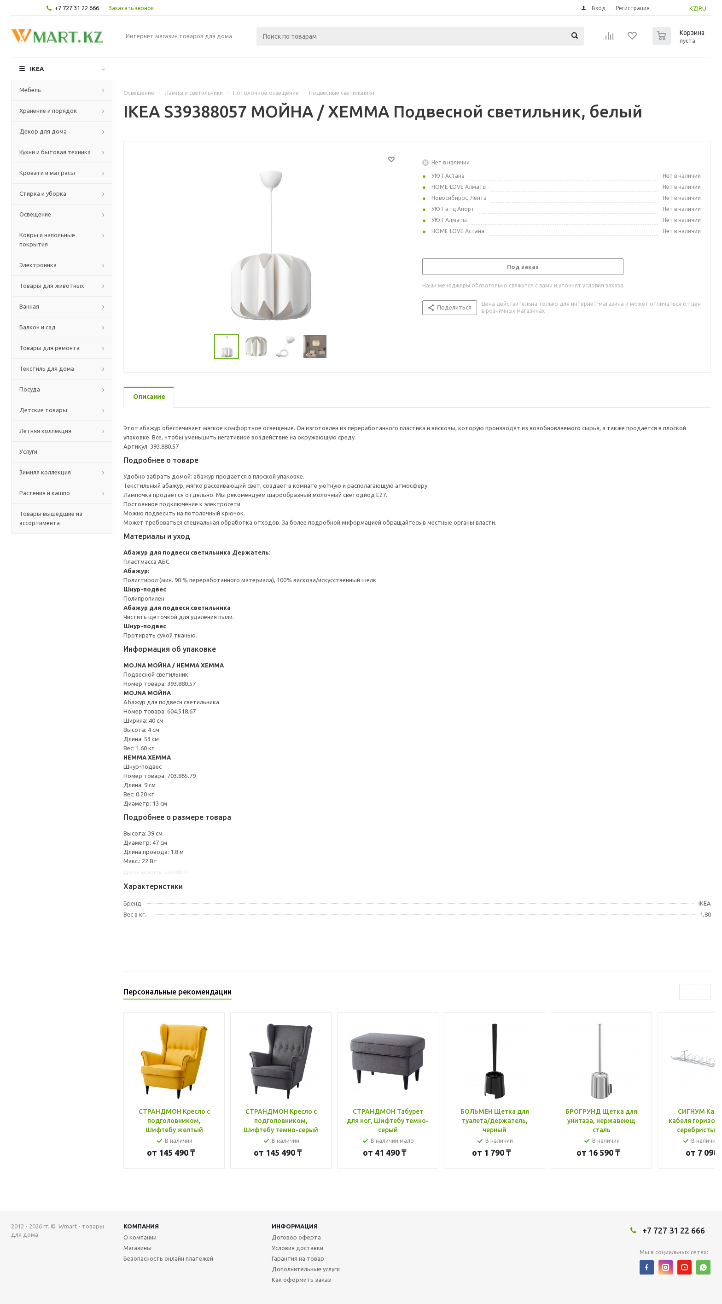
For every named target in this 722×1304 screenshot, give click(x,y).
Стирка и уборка (42, 193)
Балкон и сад (37, 327)
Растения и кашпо (44, 493)
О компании (140, 1237)
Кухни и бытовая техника (55, 152)
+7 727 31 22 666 (76, 8)
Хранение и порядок (48, 110)
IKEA (37, 68)
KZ (693, 8)
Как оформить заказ (301, 1279)
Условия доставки (297, 1248)
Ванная (29, 306)
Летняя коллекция (45, 430)
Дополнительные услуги (306, 1269)
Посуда (29, 389)
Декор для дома (43, 131)
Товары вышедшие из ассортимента (50, 518)
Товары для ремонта (49, 348)
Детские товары (43, 410)
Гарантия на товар (298, 1258)
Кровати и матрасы (47, 173)
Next (337, 346)
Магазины (137, 1248)
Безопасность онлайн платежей (168, 1258)
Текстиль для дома (46, 368)
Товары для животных (51, 285)
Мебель (30, 90)
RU (702, 8)
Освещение (35, 214)
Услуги (28, 451)
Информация (295, 1226)
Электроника (38, 265)
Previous (203, 346)
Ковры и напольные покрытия (47, 239)
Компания (141, 1226)
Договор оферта (296, 1237)
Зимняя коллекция (45, 472)
